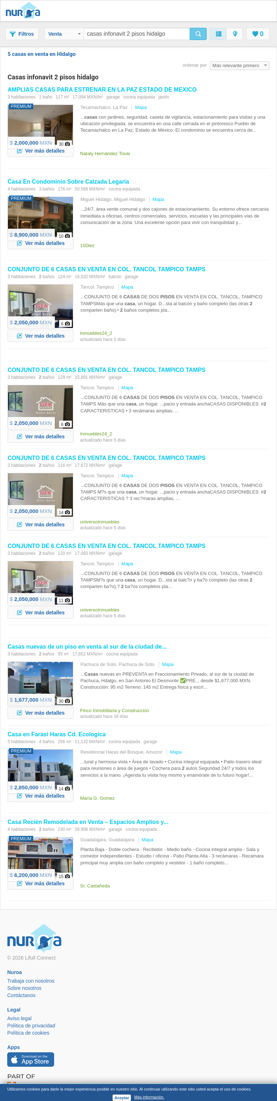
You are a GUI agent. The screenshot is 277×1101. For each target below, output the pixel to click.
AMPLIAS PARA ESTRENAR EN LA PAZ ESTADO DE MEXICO (102, 90)
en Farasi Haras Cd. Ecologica (57, 734)
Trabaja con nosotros (30, 981)
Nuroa (25, 11)
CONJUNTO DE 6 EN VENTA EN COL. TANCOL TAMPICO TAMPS (107, 269)
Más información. (149, 1097)
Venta (64, 34)
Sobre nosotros (24, 988)
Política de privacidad (31, 1025)
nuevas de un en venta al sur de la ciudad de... (87, 647)
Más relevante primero (239, 65)
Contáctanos (21, 995)
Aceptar (121, 1098)
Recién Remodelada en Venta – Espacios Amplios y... (88, 822)
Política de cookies (28, 1033)
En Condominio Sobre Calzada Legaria (68, 182)
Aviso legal (19, 1018)
